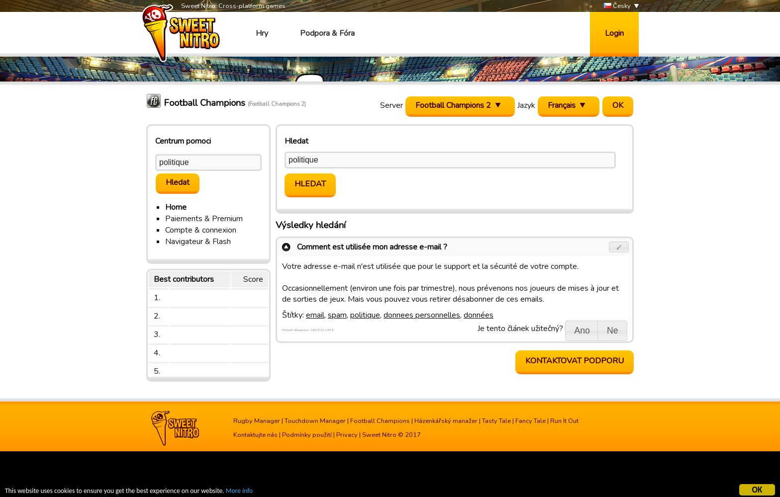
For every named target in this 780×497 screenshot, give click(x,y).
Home (176, 207)
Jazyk (526, 105)
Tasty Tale (496, 420)
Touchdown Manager (315, 420)
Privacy (347, 434)
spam (337, 315)
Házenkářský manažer (446, 420)
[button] (619, 247)
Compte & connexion (200, 230)
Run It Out (564, 420)
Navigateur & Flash (198, 241)
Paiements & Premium (204, 218)
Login (614, 33)
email (315, 315)
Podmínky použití (307, 434)
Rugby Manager (256, 420)
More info (239, 492)
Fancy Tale (530, 420)
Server (391, 105)
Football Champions (380, 420)
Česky (617, 6)
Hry (262, 33)
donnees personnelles (422, 315)
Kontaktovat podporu (574, 360)
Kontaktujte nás (255, 434)
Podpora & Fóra (327, 33)
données (478, 315)
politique (365, 315)
